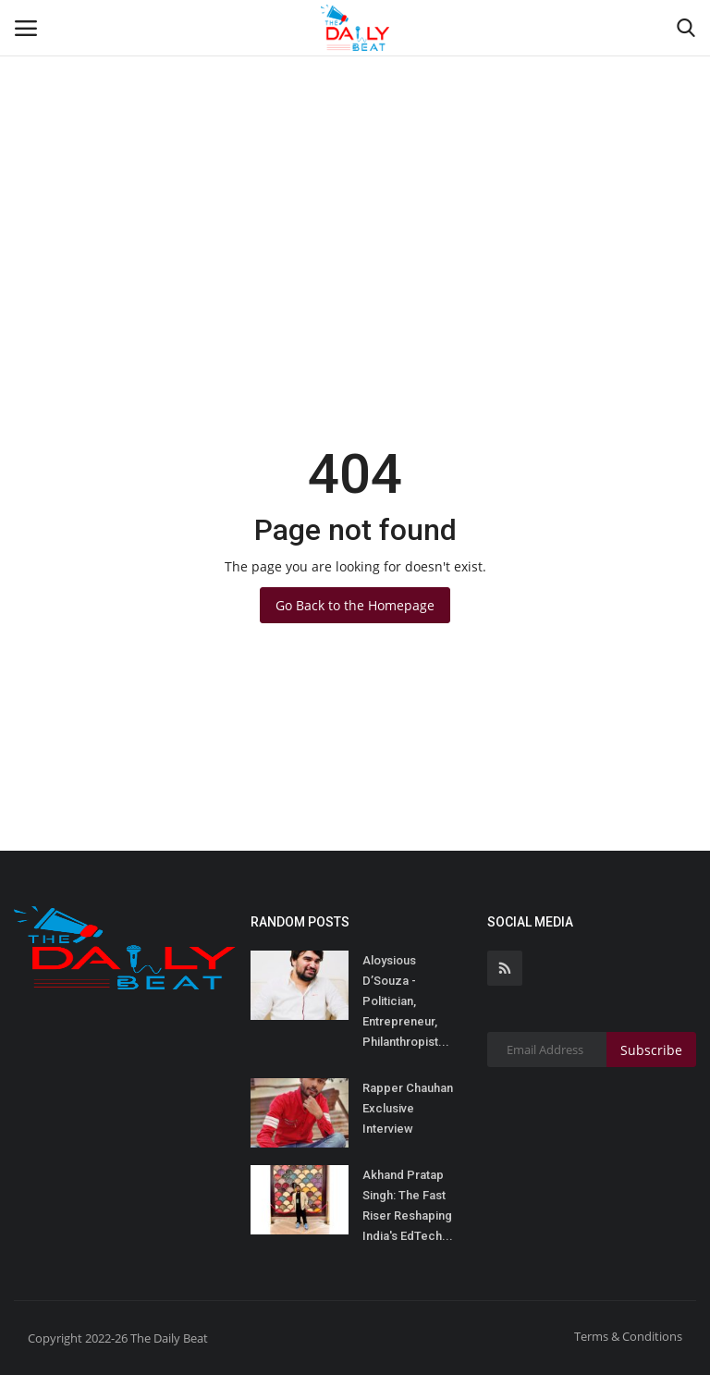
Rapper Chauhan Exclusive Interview (407, 1108)
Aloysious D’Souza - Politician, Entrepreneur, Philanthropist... (405, 1001)
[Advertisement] (355, 138)
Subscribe (651, 1050)
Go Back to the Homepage (355, 605)
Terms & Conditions (628, 1336)
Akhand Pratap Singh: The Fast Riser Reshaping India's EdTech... (407, 1205)
